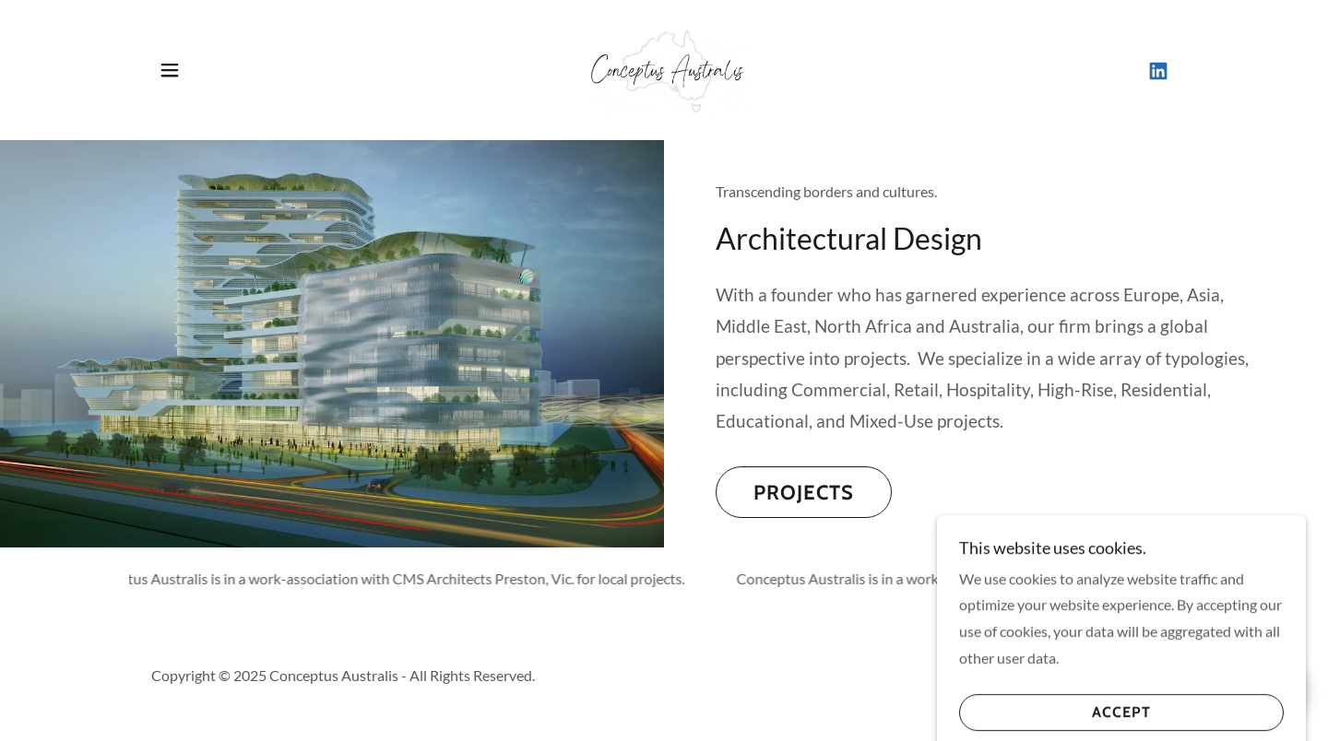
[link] (664, 67)
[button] (169, 70)
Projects (803, 492)
